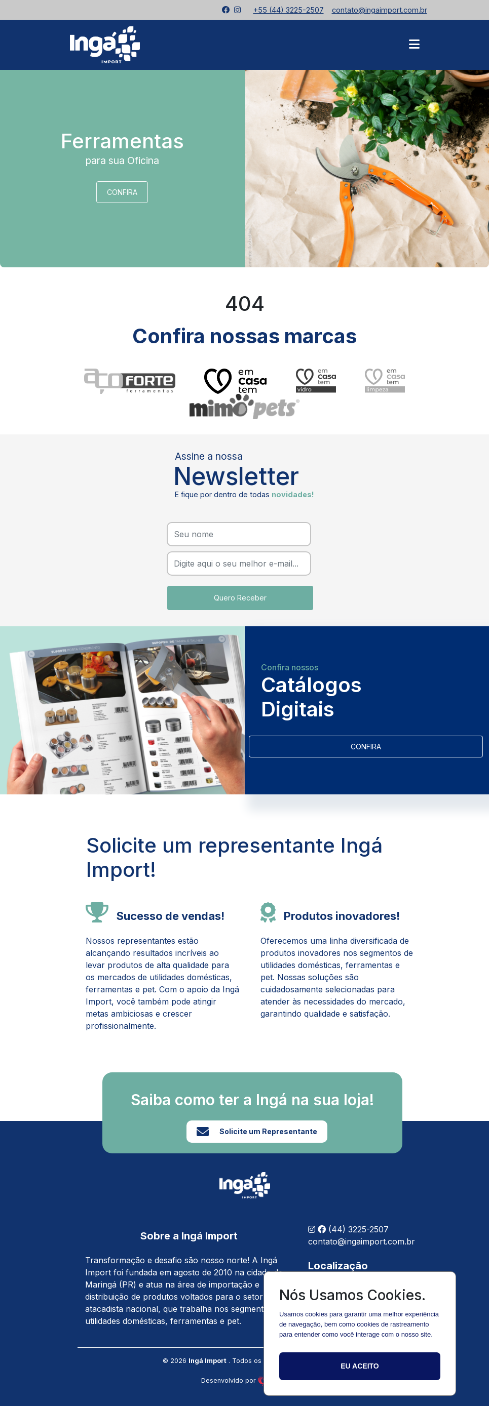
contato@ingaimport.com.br (361, 1241)
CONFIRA (122, 192)
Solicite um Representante (257, 1132)
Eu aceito (360, 1366)
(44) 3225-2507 (358, 1229)
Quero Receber (240, 597)
